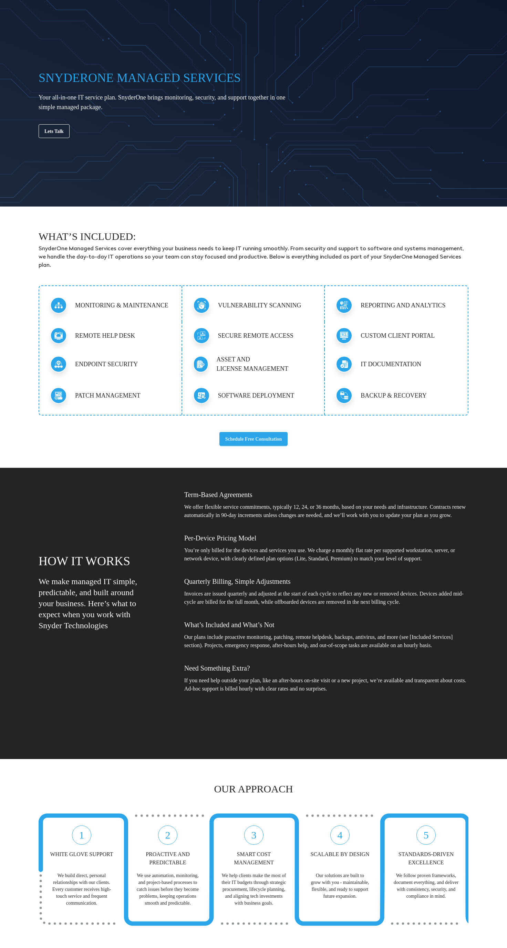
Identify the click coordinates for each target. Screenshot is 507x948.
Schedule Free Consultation (253, 439)
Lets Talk (54, 131)
